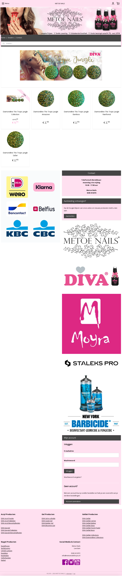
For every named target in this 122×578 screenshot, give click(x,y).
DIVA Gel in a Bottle (48, 518)
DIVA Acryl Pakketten (8, 521)
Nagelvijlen (5, 556)
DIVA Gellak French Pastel (91, 528)
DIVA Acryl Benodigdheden (10, 523)
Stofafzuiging (5, 548)
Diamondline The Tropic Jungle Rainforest (106, 112)
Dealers (11, 37)
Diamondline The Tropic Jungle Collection (15, 112)
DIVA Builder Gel (47, 523)
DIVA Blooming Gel (48, 526)
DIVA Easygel (5, 528)
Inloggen (69, 471)
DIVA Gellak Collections (90, 535)
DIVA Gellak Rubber (89, 523)
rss (74, 573)
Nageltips (4, 553)
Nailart (3, 560)
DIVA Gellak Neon (88, 530)
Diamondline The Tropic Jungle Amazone (45, 112)
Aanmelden (70, 216)
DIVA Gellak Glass (88, 526)
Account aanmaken (73, 501)
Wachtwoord (69, 460)
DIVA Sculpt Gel (47, 521)
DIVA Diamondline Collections (92, 537)
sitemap (69, 573)
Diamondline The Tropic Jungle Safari (15, 153)
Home (3, 37)
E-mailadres (69, 451)
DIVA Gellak (86, 518)
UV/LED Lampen (6, 551)
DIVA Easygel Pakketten (9, 530)
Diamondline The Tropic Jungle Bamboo (76, 112)
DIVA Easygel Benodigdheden (11, 533)
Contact (19, 37)
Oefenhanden (6, 558)
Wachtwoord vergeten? (73, 477)
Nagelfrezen (5, 546)
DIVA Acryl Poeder (7, 518)
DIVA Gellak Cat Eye (89, 521)
